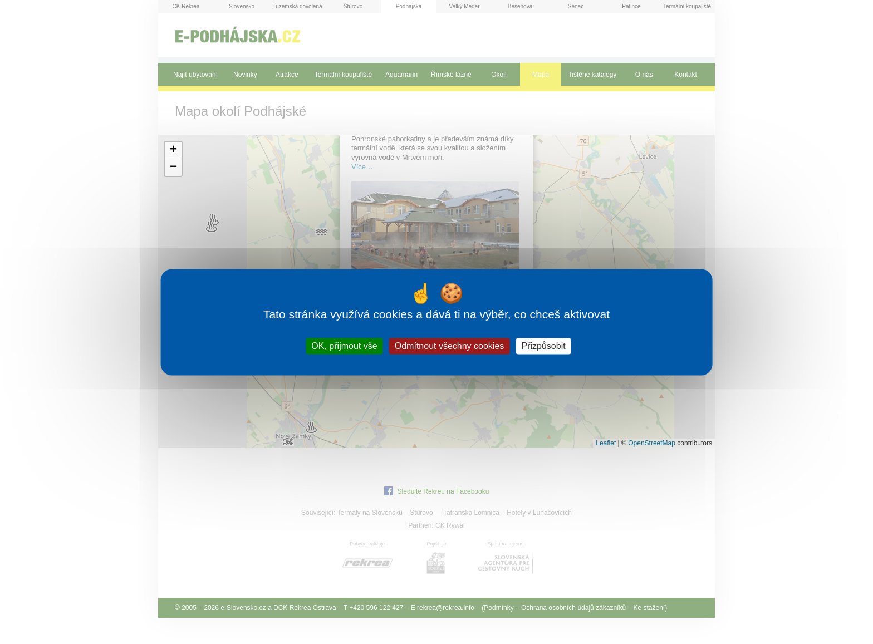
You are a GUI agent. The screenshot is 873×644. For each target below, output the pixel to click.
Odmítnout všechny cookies (449, 346)
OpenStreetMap (651, 443)
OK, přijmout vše (344, 346)
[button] (173, 150)
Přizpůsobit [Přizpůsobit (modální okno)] (543, 346)
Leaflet (606, 443)
